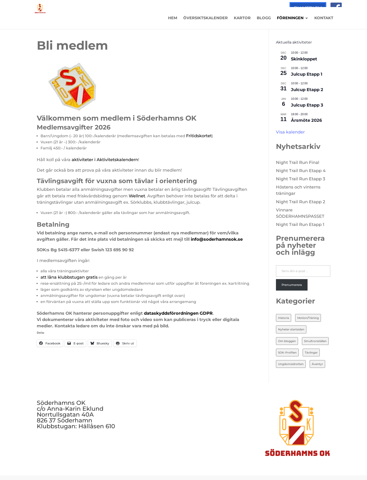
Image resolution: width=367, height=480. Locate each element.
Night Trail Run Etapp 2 (300, 201)
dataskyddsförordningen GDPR (178, 313)
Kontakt (323, 18)
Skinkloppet (304, 59)
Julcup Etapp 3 (307, 105)
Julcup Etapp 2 (307, 89)
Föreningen (290, 18)
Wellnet (137, 196)
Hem (172, 18)
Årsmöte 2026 (306, 120)
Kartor (242, 18)
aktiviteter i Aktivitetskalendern (105, 159)
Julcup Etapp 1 (306, 74)
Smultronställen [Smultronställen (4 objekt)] (315, 341)
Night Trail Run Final (297, 162)
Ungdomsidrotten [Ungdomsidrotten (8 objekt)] (291, 364)
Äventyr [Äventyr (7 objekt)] (317, 364)
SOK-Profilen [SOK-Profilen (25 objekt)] (287, 352)
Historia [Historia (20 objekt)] (283, 318)
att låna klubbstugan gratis (69, 277)
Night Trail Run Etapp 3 (300, 178)
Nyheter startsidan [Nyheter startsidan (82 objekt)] (291, 329)
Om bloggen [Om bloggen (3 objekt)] (287, 341)
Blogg (264, 18)
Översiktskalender (205, 18)
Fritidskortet (199, 135)
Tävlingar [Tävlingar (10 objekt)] (311, 352)
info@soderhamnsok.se (217, 239)
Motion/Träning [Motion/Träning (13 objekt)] (308, 318)
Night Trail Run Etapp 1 (300, 224)
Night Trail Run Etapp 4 (301, 170)
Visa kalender (290, 132)
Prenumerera (292, 285)
